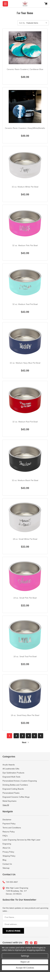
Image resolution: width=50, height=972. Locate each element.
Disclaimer (7, 819)
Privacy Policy (8, 852)
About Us (6, 848)
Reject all (25, 961)
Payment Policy (9, 824)
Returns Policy (9, 832)
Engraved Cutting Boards (13, 789)
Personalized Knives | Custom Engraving (20, 781)
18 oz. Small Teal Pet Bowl (25, 656)
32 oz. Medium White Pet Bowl (25, 187)
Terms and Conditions (12, 828)
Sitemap (6, 868)
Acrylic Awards (9, 765)
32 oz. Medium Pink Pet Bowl (25, 245)
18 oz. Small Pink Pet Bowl (25, 598)
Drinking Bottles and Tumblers (15, 785)
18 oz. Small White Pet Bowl (25, 539)
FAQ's (5, 836)
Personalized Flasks (11, 793)
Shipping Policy (9, 856)
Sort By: (22, 23)
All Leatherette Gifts (11, 769)
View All (6, 805)
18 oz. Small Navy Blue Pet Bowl (25, 715)
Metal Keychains (9, 801)
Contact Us (7, 864)
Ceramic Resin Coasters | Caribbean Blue (25, 69)
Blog (4, 860)
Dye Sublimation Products (13, 773)
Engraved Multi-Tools (11, 777)
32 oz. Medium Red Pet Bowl (25, 422)
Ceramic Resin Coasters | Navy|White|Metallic (25, 128)
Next (26, 742)
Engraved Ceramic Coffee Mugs (16, 797)
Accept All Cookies (25, 967)
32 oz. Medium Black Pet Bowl (25, 480)
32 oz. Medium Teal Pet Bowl (25, 304)
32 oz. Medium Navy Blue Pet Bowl (25, 363)
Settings (25, 955)
